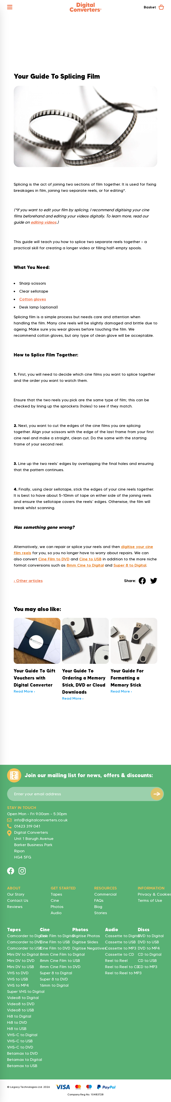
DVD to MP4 (149, 948)
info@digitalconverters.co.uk (41, 820)
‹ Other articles (28, 580)
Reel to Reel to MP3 (123, 973)
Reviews (15, 906)
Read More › (24, 691)
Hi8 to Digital (19, 1016)
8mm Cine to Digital (85, 565)
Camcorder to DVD (24, 942)
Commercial (105, 894)
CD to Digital (149, 954)
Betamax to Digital (24, 1059)
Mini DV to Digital (23, 954)
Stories (100, 912)
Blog (98, 906)
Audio (56, 912)
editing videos (43, 222)
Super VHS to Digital (25, 991)
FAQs (99, 900)
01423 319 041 (27, 826)
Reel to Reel (116, 960)
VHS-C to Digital (22, 1034)
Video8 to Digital (23, 997)
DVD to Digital (151, 935)
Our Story (16, 894)
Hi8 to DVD (17, 1022)
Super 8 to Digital (56, 973)
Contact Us (17, 900)
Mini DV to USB (20, 966)
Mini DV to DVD (21, 960)
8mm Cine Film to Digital (62, 954)
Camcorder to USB (24, 948)
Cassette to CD (119, 954)
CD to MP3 (147, 966)
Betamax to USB (22, 1065)
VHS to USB (17, 979)
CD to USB (147, 960)
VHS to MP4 (18, 985)
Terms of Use (150, 900)
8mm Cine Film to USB (60, 960)
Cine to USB (90, 559)
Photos (57, 906)
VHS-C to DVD (20, 1047)
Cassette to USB (120, 942)
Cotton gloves (32, 299)
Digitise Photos (86, 935)
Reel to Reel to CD (122, 966)
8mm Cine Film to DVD (60, 966)
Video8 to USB (20, 1010)
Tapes (56, 894)
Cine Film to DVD (55, 948)
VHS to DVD (18, 973)
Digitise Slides (85, 942)
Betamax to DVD (22, 1053)
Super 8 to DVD (54, 979)
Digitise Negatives (89, 948)
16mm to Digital (54, 985)
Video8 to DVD (21, 1003)
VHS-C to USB (20, 1041)
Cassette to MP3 (120, 948)
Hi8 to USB (16, 1028)
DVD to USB (148, 942)
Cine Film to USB (55, 942)
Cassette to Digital (122, 935)
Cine (55, 900)
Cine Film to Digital (57, 935)
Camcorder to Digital (26, 935)
